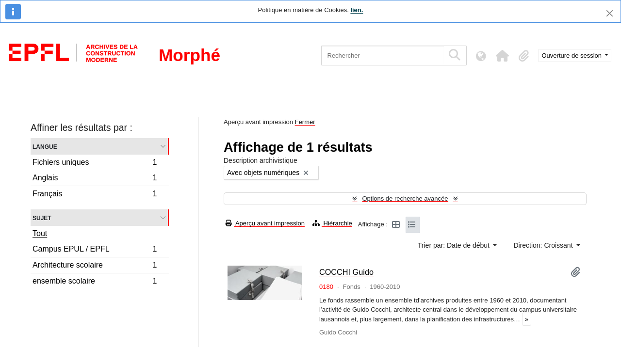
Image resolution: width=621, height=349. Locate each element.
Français (94, 195)
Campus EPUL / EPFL (94, 250)
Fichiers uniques (94, 163)
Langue (45, 146)
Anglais (94, 179)
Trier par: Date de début (454, 245)
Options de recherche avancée (405, 198)
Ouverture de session (573, 55)
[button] (502, 55)
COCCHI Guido (346, 272)
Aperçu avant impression (265, 223)
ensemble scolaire (94, 282)
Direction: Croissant (543, 245)
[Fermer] (610, 13)
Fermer (305, 122)
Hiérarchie (332, 223)
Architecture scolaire (94, 266)
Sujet (42, 217)
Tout (40, 233)
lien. (356, 10)
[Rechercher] (382, 55)
